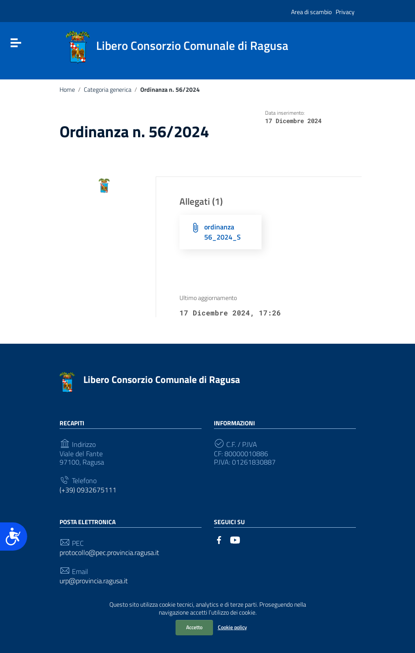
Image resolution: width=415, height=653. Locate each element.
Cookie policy (232, 627)
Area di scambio (311, 11)
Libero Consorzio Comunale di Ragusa (161, 379)
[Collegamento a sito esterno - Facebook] (219, 539)
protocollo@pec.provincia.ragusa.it (109, 552)
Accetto (194, 627)
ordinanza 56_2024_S (222, 231)
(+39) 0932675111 (88, 490)
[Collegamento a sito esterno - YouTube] (235, 539)
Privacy (345, 11)
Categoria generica (107, 89)
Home (67, 89)
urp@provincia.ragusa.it (94, 581)
